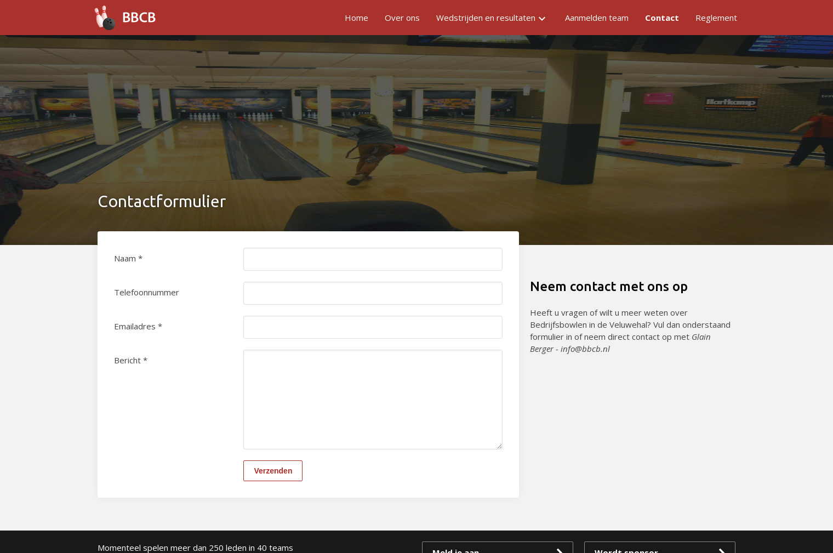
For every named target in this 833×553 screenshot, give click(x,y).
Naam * (128, 258)
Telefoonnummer (146, 292)
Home (356, 17)
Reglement (716, 17)
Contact (662, 17)
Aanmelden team (597, 17)
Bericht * (130, 360)
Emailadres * (138, 326)
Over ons (402, 17)
